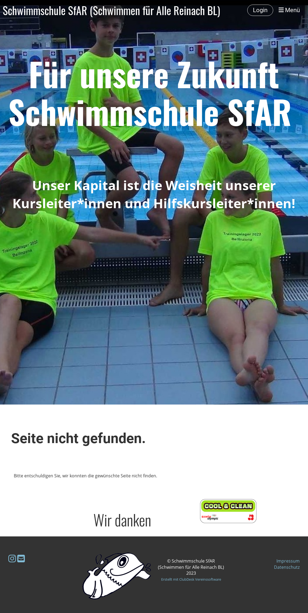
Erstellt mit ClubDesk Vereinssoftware (191, 579)
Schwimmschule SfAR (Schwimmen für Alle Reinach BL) (111, 10)
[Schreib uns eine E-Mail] (21, 558)
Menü (289, 10)
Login (260, 10)
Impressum (288, 561)
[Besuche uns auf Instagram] (12, 558)
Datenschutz (287, 567)
